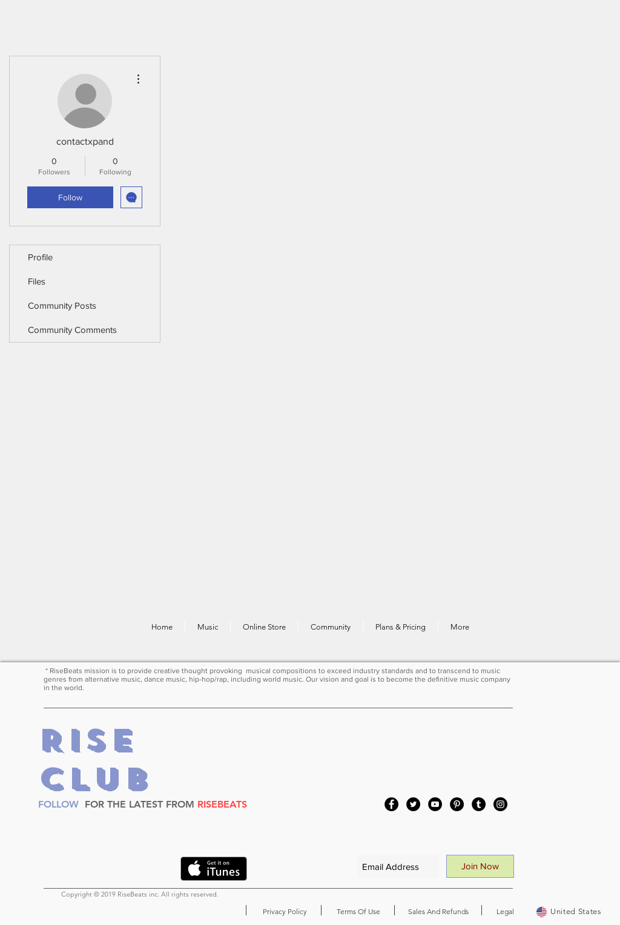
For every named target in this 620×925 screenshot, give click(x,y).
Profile (40, 257)
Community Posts (62, 305)
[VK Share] (147, 871)
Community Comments (72, 329)
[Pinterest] (457, 804)
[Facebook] (391, 804)
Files (36, 281)
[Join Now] (480, 866)
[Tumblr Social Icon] (479, 804)
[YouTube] (435, 804)
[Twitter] (413, 804)
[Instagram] (500, 804)
